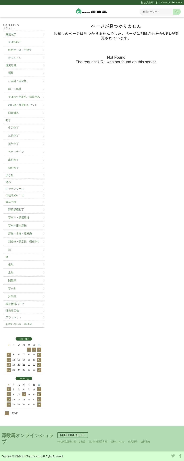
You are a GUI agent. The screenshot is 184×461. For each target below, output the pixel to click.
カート (178, 2)
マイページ (164, 2)
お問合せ (145, 441)
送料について (118, 441)
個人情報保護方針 (98, 441)
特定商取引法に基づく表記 (71, 441)
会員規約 (132, 441)
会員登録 (148, 2)
